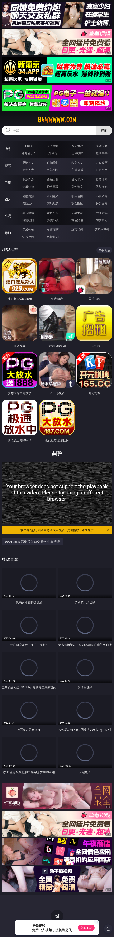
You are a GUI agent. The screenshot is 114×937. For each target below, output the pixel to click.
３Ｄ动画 (102, 163)
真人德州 (53, 146)
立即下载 (86, 928)
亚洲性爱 (28, 179)
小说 (8, 216)
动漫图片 (102, 196)
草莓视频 (77, 230)
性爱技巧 (102, 220)
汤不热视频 (101, 230)
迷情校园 (28, 220)
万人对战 (77, 146)
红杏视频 (28, 237)
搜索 (104, 130)
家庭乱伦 (53, 213)
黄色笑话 (77, 220)
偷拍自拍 (53, 179)
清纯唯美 (53, 203)
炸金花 (52, 153)
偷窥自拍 (28, 196)
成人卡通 (77, 179)
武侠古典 (102, 213)
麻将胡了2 (28, 153)
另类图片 (102, 203)
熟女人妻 (28, 170)
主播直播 (77, 170)
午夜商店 (53, 230)
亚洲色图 (53, 196)
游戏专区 (102, 146)
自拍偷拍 (53, 163)
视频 (8, 165)
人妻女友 (77, 213)
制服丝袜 (28, 186)
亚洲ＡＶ (28, 163)
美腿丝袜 (28, 203)
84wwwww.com (57, 120)
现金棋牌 (77, 153)
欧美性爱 (102, 179)
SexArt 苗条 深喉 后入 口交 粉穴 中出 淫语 (32, 541)
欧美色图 (77, 196)
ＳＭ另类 (102, 170)
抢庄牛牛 (102, 153)
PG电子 (28, 146)
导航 (8, 232)
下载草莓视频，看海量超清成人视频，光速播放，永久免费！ (64, 530)
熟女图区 (77, 203)
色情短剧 (53, 237)
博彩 (8, 149)
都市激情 (28, 213)
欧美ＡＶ (77, 163)
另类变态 (102, 186)
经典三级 (53, 186)
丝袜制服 (53, 170)
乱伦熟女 (77, 186)
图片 (8, 199)
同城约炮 (28, 230)
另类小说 (53, 220)
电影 (8, 182)
